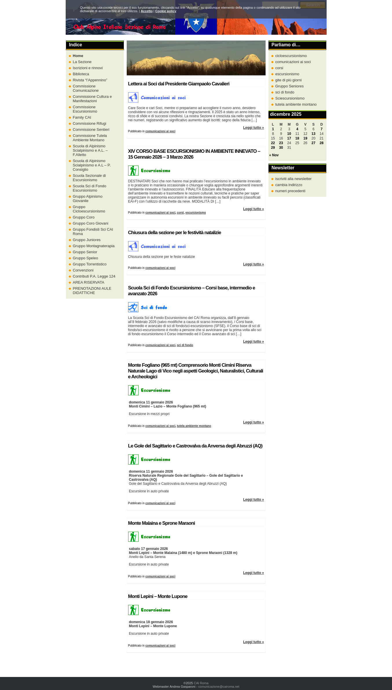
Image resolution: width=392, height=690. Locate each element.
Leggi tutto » (253, 128)
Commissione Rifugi (89, 123)
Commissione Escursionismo (85, 109)
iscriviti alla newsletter (293, 179)
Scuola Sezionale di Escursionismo (89, 177)
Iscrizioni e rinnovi (88, 68)
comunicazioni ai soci (160, 131)
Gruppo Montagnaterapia (94, 246)
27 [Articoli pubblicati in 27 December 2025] (313, 143)
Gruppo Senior (85, 252)
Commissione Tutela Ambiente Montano (90, 137)
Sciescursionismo (290, 98)
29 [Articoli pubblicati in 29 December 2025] (273, 148)
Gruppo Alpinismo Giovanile (88, 198)
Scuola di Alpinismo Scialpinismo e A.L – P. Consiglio (92, 165)
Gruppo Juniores (87, 240)
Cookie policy (165, 11)
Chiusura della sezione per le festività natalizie (174, 232)
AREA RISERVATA (88, 282)
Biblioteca (81, 74)
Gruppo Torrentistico (90, 264)
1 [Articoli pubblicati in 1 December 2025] (273, 129)
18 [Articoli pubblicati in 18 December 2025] (297, 138)
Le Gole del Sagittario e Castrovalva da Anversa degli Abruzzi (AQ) (195, 446)
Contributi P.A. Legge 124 (94, 276)
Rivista (90, 80)
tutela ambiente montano (194, 425)
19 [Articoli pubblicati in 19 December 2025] (305, 138)
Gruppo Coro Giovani (90, 223)
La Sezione (82, 62)
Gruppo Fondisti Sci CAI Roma (93, 231)
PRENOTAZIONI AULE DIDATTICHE (92, 290)
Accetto (146, 11)
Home (78, 56)
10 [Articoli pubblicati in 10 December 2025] (289, 134)
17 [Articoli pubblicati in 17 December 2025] (289, 138)
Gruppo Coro (84, 217)
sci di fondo (185, 345)
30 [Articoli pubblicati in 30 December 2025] (281, 148)
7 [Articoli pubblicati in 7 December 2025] (322, 129)
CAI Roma (201, 683)
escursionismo (195, 212)
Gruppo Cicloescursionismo (89, 209)
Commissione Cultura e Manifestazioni (92, 98)
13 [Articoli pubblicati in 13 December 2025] (313, 134)
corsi (180, 212)
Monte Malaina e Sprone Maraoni (161, 523)
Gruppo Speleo (85, 258)
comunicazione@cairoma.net (218, 686)
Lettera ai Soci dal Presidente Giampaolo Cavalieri (178, 84)
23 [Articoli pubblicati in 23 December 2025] (281, 143)
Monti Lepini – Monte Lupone (157, 596)
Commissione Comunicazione (86, 88)
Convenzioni (83, 270)
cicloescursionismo (291, 56)
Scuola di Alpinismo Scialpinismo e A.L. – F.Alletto (90, 150)
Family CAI (82, 117)
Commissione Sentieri (91, 129)
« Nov (274, 155)
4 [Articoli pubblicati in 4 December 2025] (297, 129)
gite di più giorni (288, 80)
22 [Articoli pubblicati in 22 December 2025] (273, 143)
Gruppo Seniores (289, 86)
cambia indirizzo (288, 185)
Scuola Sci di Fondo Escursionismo (89, 188)
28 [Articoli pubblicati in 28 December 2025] (321, 143)
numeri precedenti (290, 191)
